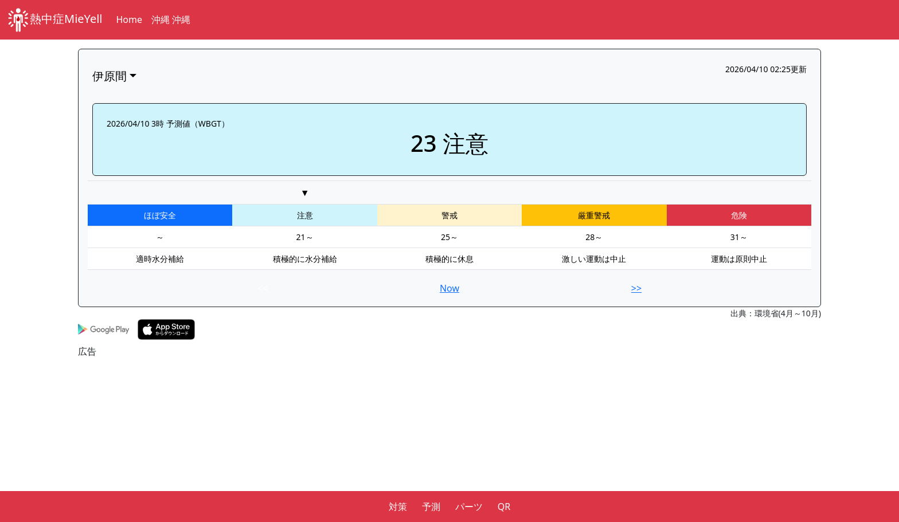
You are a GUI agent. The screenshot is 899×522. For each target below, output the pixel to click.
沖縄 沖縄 (170, 19)
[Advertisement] (422, 438)
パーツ (469, 506)
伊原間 (109, 76)
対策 (398, 506)
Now (449, 288)
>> (636, 288)
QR (504, 506)
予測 (431, 506)
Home (129, 19)
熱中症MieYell (55, 19)
